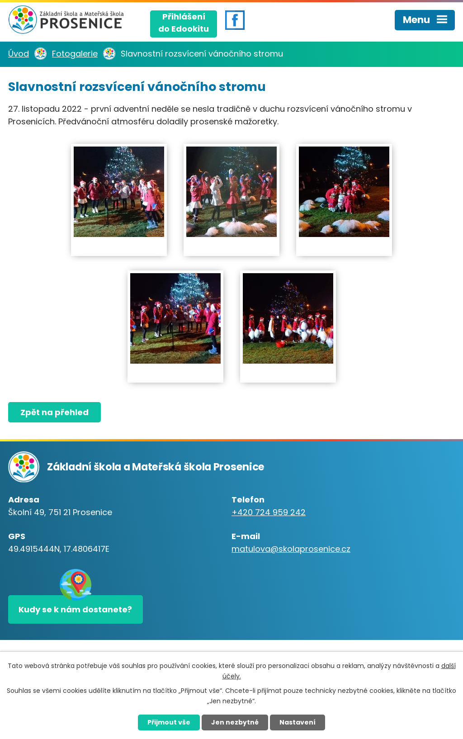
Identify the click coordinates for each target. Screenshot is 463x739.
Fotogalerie (75, 53)
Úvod (18, 53)
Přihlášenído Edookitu (183, 22)
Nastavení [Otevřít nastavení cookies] (297, 722)
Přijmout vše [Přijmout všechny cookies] (168, 722)
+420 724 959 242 (269, 512)
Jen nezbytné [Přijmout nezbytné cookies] (235, 722)
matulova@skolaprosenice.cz (291, 548)
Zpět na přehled (54, 412)
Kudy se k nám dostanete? (75, 609)
